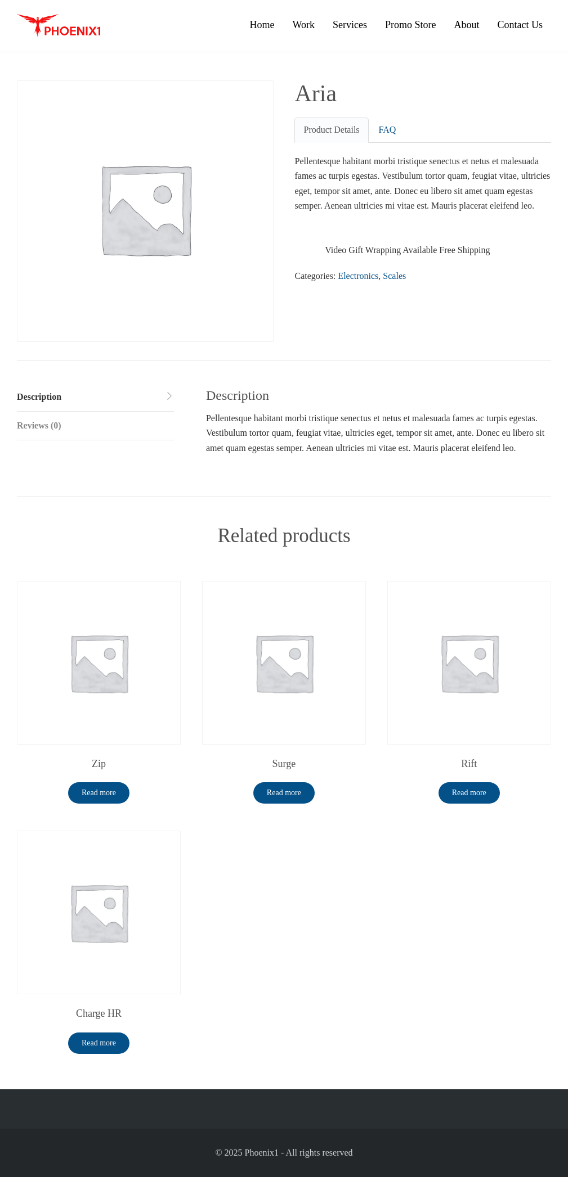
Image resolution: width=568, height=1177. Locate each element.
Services (350, 24)
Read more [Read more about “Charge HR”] (99, 1043)
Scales (394, 276)
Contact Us (520, 24)
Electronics (358, 276)
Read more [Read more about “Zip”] (99, 792)
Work (303, 24)
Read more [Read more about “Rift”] (469, 792)
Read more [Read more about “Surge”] (284, 792)
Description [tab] (39, 397)
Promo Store (410, 24)
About (467, 24)
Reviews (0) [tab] (39, 425)
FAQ (387, 129)
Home (261, 24)
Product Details (331, 129)
